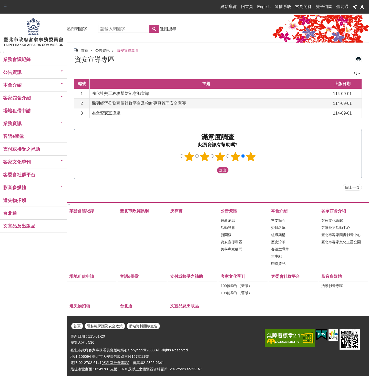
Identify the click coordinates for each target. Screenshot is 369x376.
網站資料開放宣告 (143, 326)
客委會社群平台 (19, 174)
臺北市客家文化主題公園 (341, 242)
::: (5, 5)
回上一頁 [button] (352, 187)
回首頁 (247, 6)
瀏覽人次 (77, 342)
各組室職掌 (280, 249)
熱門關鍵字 (77, 29)
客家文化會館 (332, 220)
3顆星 (220, 156)
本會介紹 (279, 211)
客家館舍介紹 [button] (17, 97)
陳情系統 (283, 6)
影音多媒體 (331, 276)
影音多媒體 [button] (14, 187)
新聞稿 (226, 235)
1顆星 (189, 156)
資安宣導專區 (127, 50)
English (264, 7)
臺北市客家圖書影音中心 (341, 235)
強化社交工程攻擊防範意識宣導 (120, 93)
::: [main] (75, 49)
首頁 (84, 50)
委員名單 (278, 228)
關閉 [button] (357, 73)
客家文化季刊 (233, 276)
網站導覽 (228, 6)
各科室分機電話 (115, 363)
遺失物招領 (14, 200)
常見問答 (303, 6)
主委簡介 (278, 220)
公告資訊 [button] (12, 72)
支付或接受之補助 (21, 149)
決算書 (176, 211)
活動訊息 (228, 228)
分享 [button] (355, 7)
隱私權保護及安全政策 (105, 326)
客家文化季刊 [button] (17, 162)
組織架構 (278, 235)
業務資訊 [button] (12, 123)
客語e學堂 (13, 136)
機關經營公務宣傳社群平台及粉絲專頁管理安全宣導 (139, 103)
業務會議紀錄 (17, 59)
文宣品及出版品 (19, 226)
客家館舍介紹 (333, 211)
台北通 (10, 213)
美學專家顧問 (231, 249)
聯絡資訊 (278, 263)
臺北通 (342, 6)
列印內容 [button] (358, 59)
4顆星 (235, 156)
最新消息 (228, 220)
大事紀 (276, 256)
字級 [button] (362, 7)
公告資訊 (102, 50)
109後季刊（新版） (236, 286)
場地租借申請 (17, 110)
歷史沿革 (278, 242)
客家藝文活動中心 (335, 228)
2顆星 (205, 156)
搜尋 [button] (154, 29)
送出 (212, 170)
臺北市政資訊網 (134, 211)
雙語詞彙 (324, 6)
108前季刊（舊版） (236, 293)
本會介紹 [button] (12, 85)
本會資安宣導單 (106, 113)
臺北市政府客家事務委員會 (33, 31)
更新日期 (77, 336)
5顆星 (251, 156)
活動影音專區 (332, 286)
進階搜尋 (168, 29)
